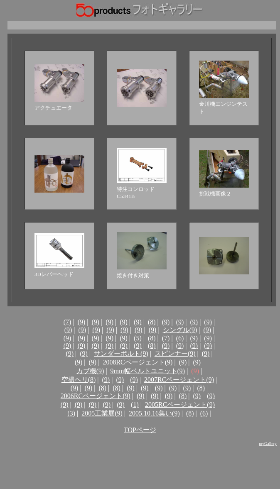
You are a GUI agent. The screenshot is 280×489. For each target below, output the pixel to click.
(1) (135, 404)
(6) (180, 338)
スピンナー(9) (175, 353)
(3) (71, 413)
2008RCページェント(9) (137, 362)
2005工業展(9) (102, 413)
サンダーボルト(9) (121, 353)
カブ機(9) (90, 370)
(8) (152, 321)
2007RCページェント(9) (179, 379)
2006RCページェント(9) (95, 395)
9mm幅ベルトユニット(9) (148, 370)
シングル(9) (180, 329)
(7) (67, 321)
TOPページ (140, 429)
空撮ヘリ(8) (78, 379)
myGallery (268, 443)
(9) (82, 321)
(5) (138, 338)
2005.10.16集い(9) (154, 413)
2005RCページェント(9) (180, 404)
